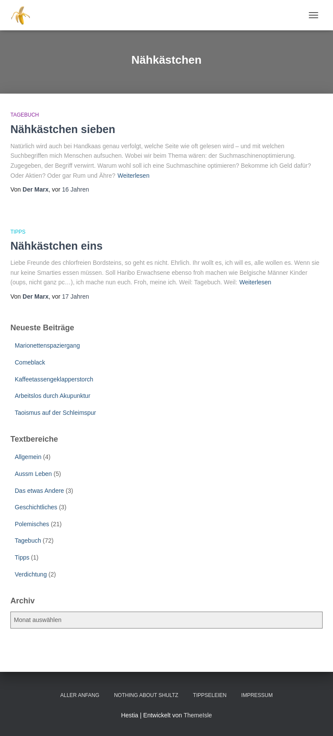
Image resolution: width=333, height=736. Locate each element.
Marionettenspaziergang (47, 345)
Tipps (18, 232)
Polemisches (32, 524)
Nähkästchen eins (56, 246)
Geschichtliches (36, 507)
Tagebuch (24, 115)
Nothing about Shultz (146, 695)
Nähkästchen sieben (62, 129)
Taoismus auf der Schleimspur (55, 412)
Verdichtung (31, 574)
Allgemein (28, 456)
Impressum (257, 695)
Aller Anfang (79, 695)
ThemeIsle (197, 715)
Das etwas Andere (39, 490)
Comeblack (30, 362)
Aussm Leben (33, 473)
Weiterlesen (134, 175)
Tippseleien (209, 695)
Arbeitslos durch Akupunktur (52, 395)
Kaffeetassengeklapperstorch (54, 379)
